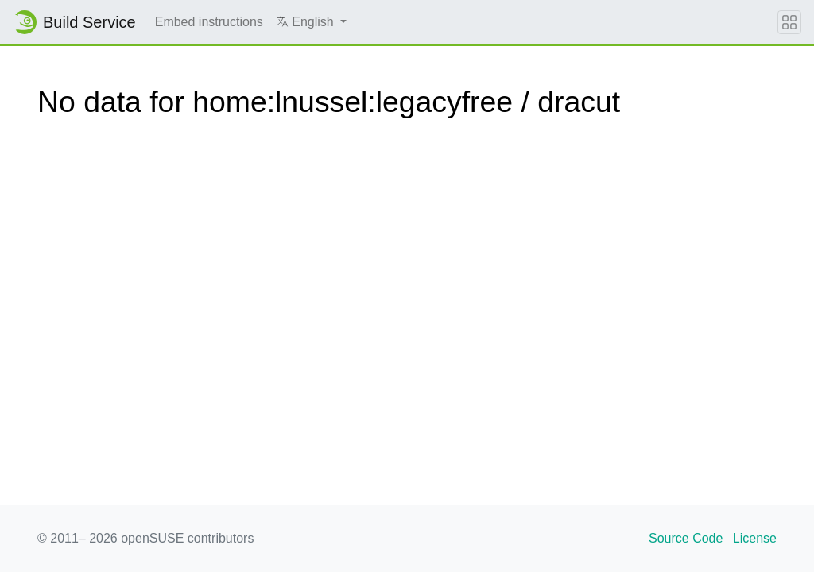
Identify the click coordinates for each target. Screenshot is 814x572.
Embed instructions (209, 22)
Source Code (686, 538)
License (755, 538)
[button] (311, 22)
